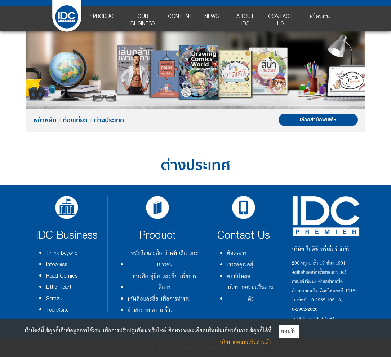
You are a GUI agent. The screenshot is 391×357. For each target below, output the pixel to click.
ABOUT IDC (245, 20)
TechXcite (57, 310)
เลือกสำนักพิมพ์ (318, 120)
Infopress (56, 264)
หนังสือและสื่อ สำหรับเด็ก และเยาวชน (164, 259)
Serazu (54, 299)
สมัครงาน (320, 16)
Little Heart (58, 287)
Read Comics (61, 276)
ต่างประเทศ (109, 120)
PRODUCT (103, 16)
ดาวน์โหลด (238, 275)
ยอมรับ (289, 331)
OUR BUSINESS (142, 20)
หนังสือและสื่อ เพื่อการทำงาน (159, 298)
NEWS (211, 16)
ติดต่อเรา (236, 253)
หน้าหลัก (45, 120)
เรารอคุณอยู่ (240, 264)
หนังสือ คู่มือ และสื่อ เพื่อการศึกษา (164, 281)
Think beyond (62, 253)
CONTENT (180, 16)
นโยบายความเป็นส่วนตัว (251, 292)
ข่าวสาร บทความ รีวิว (150, 309)
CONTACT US (280, 20)
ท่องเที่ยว (75, 120)
